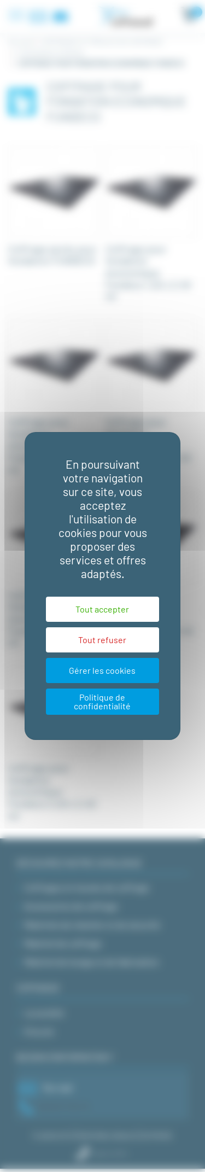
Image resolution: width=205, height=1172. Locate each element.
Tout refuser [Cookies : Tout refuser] (102, 639)
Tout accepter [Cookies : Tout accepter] (102, 609)
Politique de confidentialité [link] (102, 701)
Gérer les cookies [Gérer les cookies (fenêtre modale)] (102, 670)
